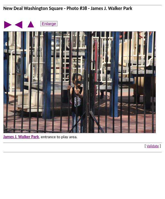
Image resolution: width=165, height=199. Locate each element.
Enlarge (49, 23)
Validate (153, 146)
